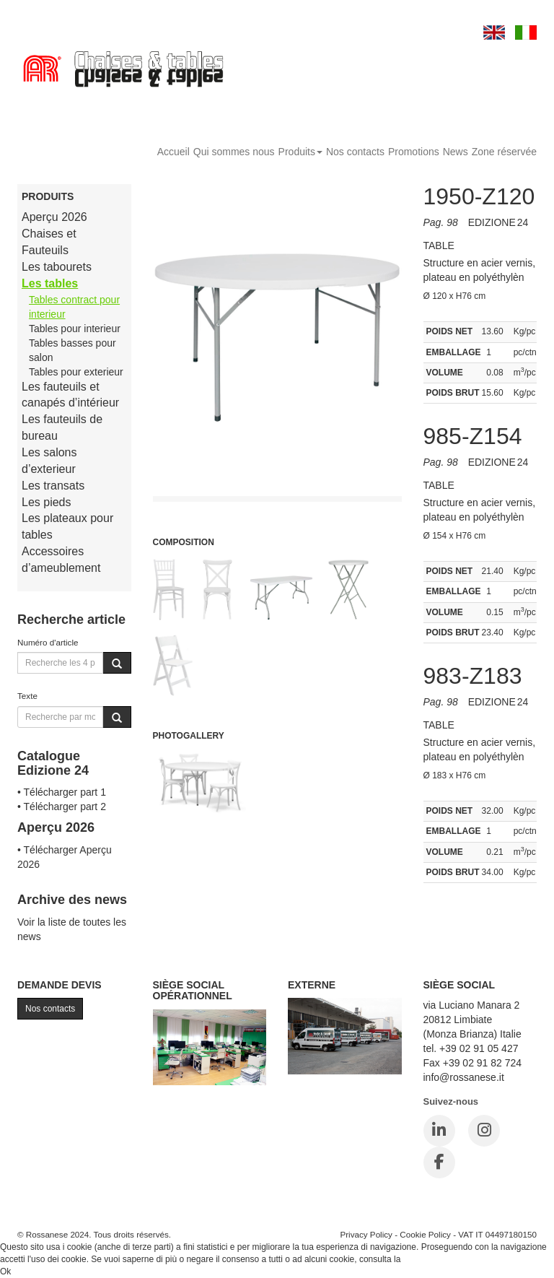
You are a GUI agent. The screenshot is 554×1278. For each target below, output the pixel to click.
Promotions (413, 151)
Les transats (53, 485)
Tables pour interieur (74, 328)
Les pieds (46, 502)
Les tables (50, 283)
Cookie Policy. (430, 1259)
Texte (27, 695)
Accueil (173, 151)
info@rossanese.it (463, 1077)
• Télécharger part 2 (61, 806)
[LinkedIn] (439, 1131)
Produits (300, 151)
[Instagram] (484, 1131)
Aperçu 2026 (54, 217)
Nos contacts (355, 151)
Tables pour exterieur (76, 372)
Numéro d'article (48, 642)
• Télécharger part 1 (61, 792)
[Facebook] (439, 1162)
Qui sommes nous (234, 151)
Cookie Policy (425, 1234)
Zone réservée (504, 151)
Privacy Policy (366, 1234)
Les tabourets (57, 267)
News (455, 151)
